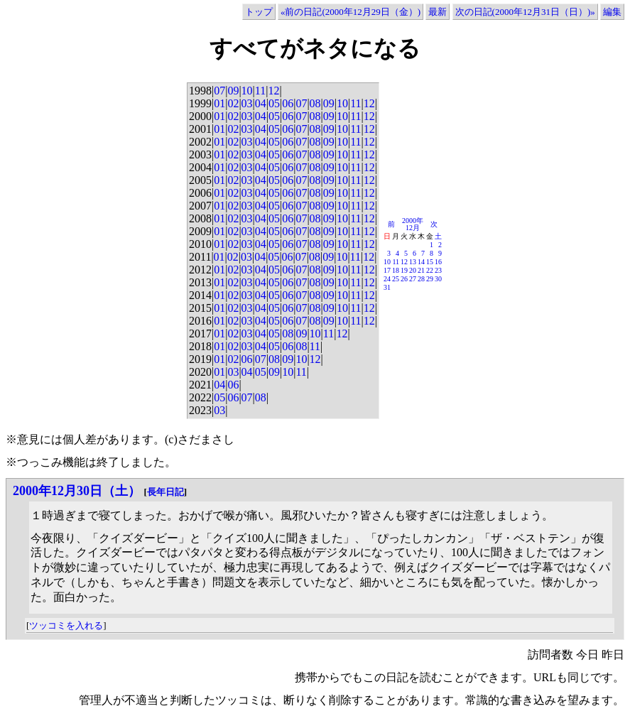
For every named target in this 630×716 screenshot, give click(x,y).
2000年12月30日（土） (77, 491)
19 (404, 270)
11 (260, 91)
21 (421, 270)
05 (274, 103)
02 (233, 103)
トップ (259, 11)
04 (260, 103)
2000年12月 (412, 224)
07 (219, 91)
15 (429, 262)
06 (287, 103)
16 (438, 262)
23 (438, 270)
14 (421, 262)
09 (233, 91)
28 (421, 279)
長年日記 (165, 492)
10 (247, 91)
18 (395, 270)
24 (387, 279)
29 (429, 279)
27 (412, 279)
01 (219, 103)
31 (387, 287)
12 (273, 91)
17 (387, 270)
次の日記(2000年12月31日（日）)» (525, 11)
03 (247, 103)
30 (438, 279)
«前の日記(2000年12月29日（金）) (350, 11)
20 (412, 270)
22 (429, 270)
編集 (612, 11)
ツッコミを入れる (66, 625)
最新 (437, 11)
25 (395, 279)
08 (315, 103)
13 (412, 262)
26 (404, 279)
